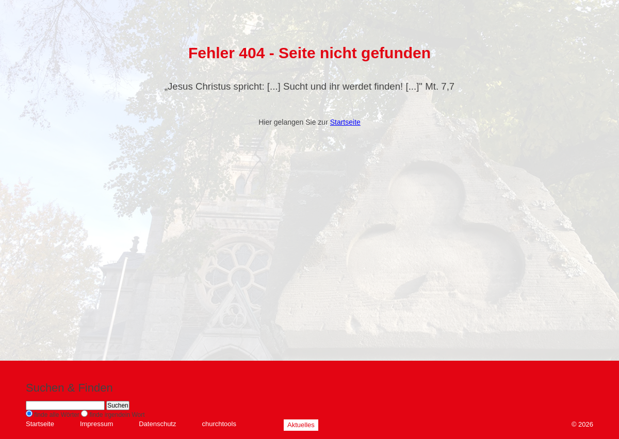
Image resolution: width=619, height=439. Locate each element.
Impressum (96, 424)
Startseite (345, 122)
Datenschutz (157, 424)
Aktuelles (301, 425)
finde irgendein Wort (116, 414)
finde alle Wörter (56, 414)
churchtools (219, 424)
